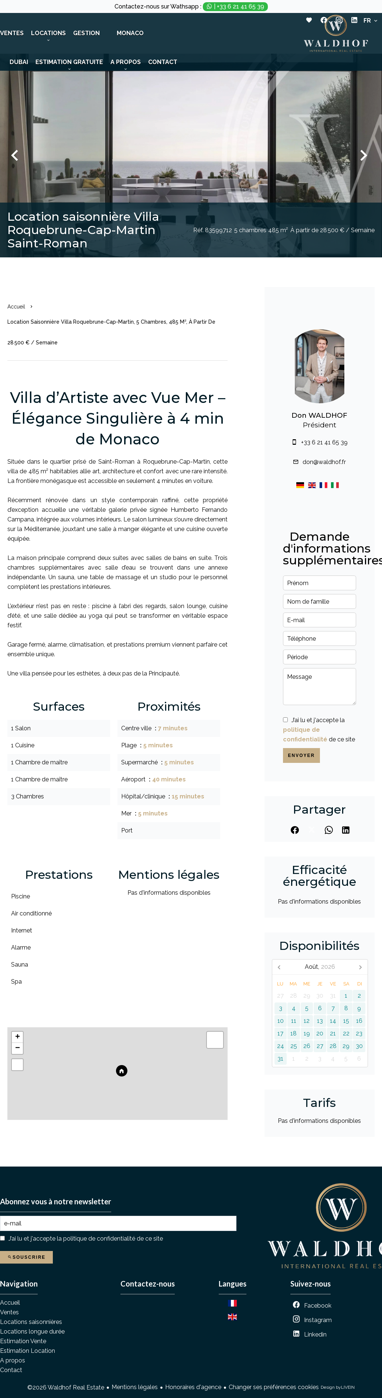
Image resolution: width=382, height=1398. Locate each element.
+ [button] (17, 1037)
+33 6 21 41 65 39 (324, 442)
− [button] (17, 1048)
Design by (338, 1387)
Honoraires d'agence (193, 1387)
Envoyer (301, 755)
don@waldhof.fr (324, 462)
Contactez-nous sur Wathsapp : (191, 6)
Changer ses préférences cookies (274, 1387)
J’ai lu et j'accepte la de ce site (319, 730)
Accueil (16, 307)
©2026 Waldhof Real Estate (65, 1387)
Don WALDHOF (319, 415)
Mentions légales (135, 1387)
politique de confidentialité (99, 1238)
